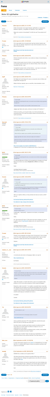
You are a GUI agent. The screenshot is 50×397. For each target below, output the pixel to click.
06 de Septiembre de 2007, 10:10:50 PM (23, 340)
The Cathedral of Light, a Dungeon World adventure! (24, 201)
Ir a (27, 381)
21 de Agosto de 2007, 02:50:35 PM (22, 55)
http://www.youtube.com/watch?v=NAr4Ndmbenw (25, 145)
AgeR (3, 76)
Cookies (20, 395)
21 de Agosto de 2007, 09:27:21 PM (22, 152)
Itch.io (30, 172)
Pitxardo (4, 25)
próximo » (45, 17)
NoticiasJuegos (21, 86)
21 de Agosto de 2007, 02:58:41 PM (22, 76)
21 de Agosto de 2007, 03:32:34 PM (22, 96)
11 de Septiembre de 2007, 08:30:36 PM (23, 351)
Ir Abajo (3, 20)
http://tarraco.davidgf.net (35, 371)
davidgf (4, 351)
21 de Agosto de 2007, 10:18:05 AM (22, 41)
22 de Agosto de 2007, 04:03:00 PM (22, 268)
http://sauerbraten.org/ (19, 258)
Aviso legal (3, 395)
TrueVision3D (25, 221)
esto (22, 359)
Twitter (27, 172)
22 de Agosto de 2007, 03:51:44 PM (22, 249)
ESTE (32, 342)
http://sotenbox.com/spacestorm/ (24, 37)
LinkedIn (23, 172)
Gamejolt (33, 172)
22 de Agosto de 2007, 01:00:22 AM (22, 205)
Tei (3, 307)
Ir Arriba (3, 374)
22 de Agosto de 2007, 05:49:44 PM (22, 307)
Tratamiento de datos (10, 395)
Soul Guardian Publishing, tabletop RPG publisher (23, 199)
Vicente (4, 177)
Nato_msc (4, 340)
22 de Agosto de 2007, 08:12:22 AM (22, 233)
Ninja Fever (16, 86)
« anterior (40, 17)
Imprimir (45, 21)
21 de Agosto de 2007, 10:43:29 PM (22, 177)
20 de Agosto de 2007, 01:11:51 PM (22, 25)
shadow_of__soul (6, 249)
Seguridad (16, 395)
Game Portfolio (18, 172)
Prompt (4, 41)
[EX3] (3, 152)
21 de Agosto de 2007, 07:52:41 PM (22, 122)
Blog (14, 172)
